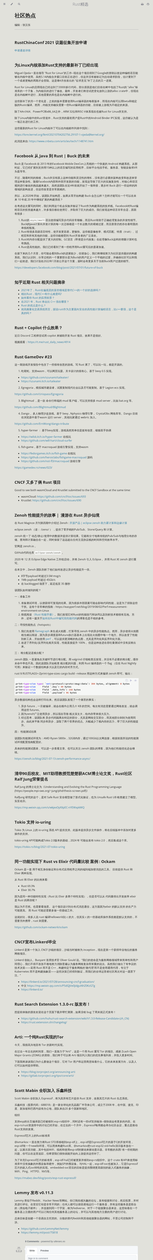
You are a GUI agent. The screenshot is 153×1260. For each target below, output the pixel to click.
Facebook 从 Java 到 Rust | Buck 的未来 (52, 155)
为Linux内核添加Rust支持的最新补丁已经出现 (56, 65)
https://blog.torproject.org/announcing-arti (48, 1072)
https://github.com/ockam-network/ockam (41, 927)
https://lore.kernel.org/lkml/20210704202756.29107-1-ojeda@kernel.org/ (59, 134)
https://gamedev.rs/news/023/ (33, 467)
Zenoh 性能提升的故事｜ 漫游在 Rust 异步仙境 (57, 515)
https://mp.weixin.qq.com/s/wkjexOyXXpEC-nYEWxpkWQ (49, 807)
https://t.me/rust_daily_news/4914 (49, 342)
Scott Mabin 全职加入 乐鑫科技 (43, 1090)
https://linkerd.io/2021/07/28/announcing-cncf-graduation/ (57, 982)
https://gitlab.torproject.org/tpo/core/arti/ (47, 1075)
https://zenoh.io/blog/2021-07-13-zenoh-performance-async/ (52, 758)
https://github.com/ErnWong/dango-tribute (42, 424)
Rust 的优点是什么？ (33, 305)
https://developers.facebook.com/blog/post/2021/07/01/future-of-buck (59, 267)
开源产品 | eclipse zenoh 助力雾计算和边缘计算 (98, 523)
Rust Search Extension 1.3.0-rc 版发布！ (52, 1004)
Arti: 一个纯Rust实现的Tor (39, 1037)
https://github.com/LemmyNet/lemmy (45, 1229)
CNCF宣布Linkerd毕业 (35, 942)
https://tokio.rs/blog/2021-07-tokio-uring (40, 847)
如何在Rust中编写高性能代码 (59, 618)
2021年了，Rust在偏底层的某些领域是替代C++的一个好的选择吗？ (61, 290)
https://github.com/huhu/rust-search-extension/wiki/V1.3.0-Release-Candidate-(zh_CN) (75, 1018)
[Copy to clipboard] (126, 680)
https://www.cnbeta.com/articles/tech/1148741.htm (61, 141)
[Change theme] (11, 4)
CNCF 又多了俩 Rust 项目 (38, 482)
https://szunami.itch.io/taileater (41, 381)
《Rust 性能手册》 (43, 614)
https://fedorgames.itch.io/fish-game (44, 453)
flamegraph (42, 631)
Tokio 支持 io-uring (33, 822)
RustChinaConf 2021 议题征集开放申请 (51, 42)
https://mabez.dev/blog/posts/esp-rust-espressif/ (45, 1178)
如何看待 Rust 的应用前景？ (38, 298)
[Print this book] (143, 4)
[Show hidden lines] (135, 680)
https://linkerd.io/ (32, 989)
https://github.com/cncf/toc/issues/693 (61, 496)
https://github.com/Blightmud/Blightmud (40, 407)
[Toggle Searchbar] (19, 4)
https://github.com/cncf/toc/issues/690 (56, 500)
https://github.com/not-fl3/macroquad (45, 461)
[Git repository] (148, 4)
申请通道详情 (22, 50)
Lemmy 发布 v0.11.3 (34, 1192)
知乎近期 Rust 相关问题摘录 (40, 282)
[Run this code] (131, 680)
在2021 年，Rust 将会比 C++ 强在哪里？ (45, 301)
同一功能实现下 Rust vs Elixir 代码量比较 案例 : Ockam (65, 861)
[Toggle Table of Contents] (4, 4)
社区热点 (25, 15)
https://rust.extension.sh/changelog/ (44, 1022)
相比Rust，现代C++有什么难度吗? (41, 294)
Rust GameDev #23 (33, 356)
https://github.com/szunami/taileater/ (45, 377)
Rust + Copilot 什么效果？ (39, 327)
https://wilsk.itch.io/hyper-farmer (41, 437)
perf (48, 639)
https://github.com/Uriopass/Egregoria (39, 394)
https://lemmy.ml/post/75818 (39, 1232)
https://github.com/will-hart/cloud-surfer (46, 440)
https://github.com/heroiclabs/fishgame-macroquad (54, 457)
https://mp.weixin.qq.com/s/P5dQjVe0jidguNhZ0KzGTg (61, 986)
